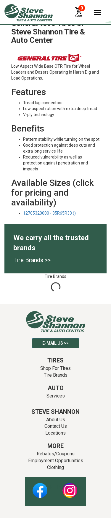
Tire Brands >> (32, 260)
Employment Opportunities (55, 460)
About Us (55, 419)
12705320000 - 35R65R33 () (49, 213)
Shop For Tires (55, 368)
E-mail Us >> (55, 343)
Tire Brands (55, 375)
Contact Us (55, 426)
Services (55, 396)
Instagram (70, 487)
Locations (55, 433)
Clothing (55, 467)
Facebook (40, 487)
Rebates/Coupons (56, 454)
